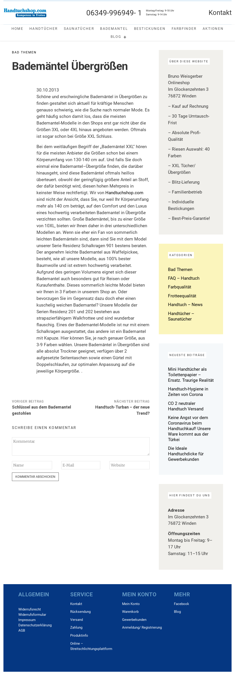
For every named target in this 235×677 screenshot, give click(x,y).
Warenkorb (130, 612)
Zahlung (76, 627)
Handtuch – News (185, 304)
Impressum (27, 620)
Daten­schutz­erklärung (35, 625)
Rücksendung (80, 612)
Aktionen (213, 29)
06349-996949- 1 (114, 12)
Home (17, 29)
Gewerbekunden (134, 620)
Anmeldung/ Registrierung (142, 627)
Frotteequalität (182, 295)
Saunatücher (79, 29)
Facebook (181, 604)
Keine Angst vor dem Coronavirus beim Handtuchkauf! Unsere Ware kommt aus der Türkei (189, 428)
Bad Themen (24, 52)
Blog (116, 37)
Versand (76, 620)
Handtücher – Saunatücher (181, 316)
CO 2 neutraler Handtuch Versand (186, 406)
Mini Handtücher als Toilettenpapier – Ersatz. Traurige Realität (191, 375)
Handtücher (43, 29)
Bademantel (114, 29)
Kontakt (76, 604)
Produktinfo (79, 635)
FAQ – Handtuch (183, 278)
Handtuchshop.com (124, 192)
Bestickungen (150, 29)
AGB (21, 630)
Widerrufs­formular (32, 615)
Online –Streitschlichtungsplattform (91, 646)
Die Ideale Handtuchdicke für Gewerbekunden (186, 454)
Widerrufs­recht (29, 609)
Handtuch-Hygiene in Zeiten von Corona (188, 391)
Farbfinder (184, 29)
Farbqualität (179, 287)
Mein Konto (131, 604)
